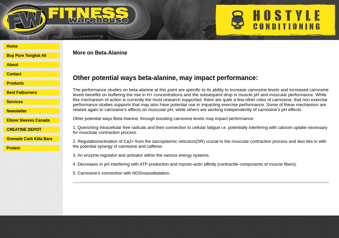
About (12, 64)
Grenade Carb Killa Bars (29, 139)
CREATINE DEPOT (24, 129)
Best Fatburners (22, 92)
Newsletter (17, 111)
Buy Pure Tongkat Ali (26, 55)
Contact (14, 74)
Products (15, 83)
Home (12, 46)
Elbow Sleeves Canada (28, 120)
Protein (13, 148)
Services (15, 101)
